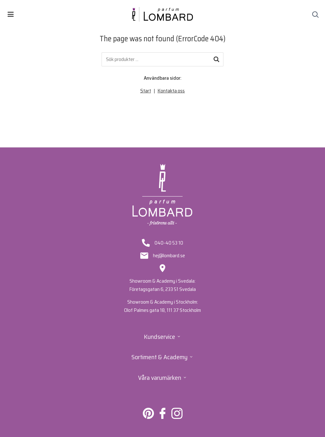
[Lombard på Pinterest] (148, 417)
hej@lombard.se (169, 255)
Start (145, 91)
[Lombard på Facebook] (162, 417)
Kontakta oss (171, 91)
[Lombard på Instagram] (176, 417)
